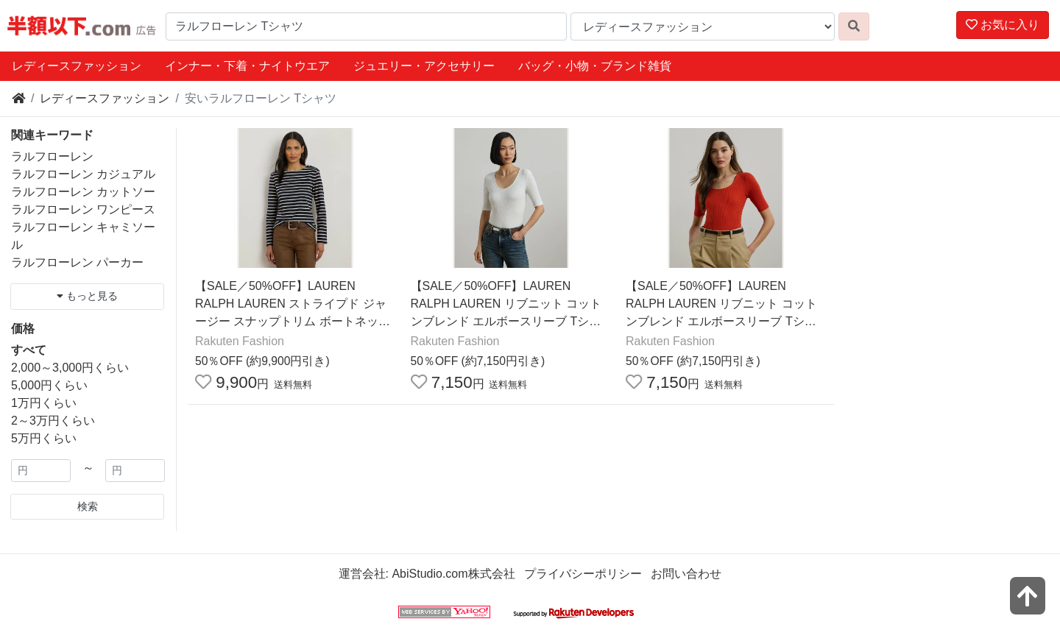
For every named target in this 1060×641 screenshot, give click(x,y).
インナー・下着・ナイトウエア (247, 66)
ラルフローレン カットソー (83, 191)
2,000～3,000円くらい (70, 367)
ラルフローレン (52, 156)
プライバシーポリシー (583, 573)
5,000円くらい (49, 385)
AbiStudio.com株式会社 (453, 573)
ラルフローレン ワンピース (83, 209)
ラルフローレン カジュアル (83, 174)
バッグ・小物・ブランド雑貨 (594, 66)
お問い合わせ (686, 573)
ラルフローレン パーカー (77, 262)
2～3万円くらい (53, 420)
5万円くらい (44, 438)
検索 (87, 506)
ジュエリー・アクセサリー (424, 66)
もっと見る (87, 296)
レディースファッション (76, 66)
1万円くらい (44, 403)
